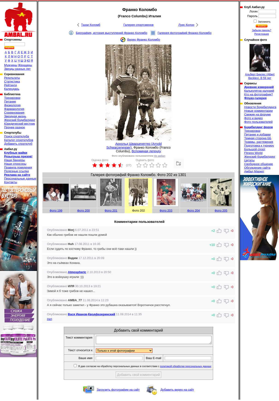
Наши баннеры (14, 160)
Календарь (11, 89)
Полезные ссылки (16, 171)
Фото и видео (253, 118)
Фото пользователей (258, 122)
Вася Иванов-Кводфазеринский (91, 314)
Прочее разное (14, 127)
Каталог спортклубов (18, 140)
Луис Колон (186, 25)
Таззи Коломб (90, 25)
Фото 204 (193, 210)
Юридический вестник (19, 123)
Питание (10, 101)
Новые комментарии (258, 110)
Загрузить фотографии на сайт (118, 391)
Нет (49, 319)
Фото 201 (111, 210)
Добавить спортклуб (18, 143)
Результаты (12, 78)
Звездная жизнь (15, 116)
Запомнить (264, 21)
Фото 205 (221, 210)
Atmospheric (77, 272)
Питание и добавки (257, 134)
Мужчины (10, 65)
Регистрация (261, 33)
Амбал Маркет (254, 171)
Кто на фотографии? (258, 94)
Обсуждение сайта (257, 167)
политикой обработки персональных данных (192, 367)
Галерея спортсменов (138, 25)
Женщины (25, 65)
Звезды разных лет (17, 69)
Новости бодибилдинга (260, 107)
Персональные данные (20, 178)
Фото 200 (83, 210)
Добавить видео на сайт (177, 391)
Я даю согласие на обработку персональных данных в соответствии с (151, 367)
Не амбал (159, 155)
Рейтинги (10, 85)
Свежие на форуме (257, 114)
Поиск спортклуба (16, 136)
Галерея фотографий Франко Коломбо (184, 33)
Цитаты (249, 160)
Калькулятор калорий (259, 90)
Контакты (10, 182)
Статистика (12, 81)
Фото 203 (166, 210)
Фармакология (14, 109)
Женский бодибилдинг (19, 120)
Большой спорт (254, 149)
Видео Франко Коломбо (143, 39)
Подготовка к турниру (259, 145)
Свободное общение (258, 164)
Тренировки (12, 98)
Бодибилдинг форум (258, 127)
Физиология (12, 105)
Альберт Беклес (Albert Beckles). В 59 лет (259, 62)
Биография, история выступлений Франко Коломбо (111, 33)
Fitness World (253, 153)
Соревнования (14, 112)
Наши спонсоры (15, 163)
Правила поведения (18, 167)
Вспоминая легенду (146, 151)
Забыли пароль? (261, 30)
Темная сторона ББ (257, 138)
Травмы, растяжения (258, 142)
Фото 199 (56, 210)
